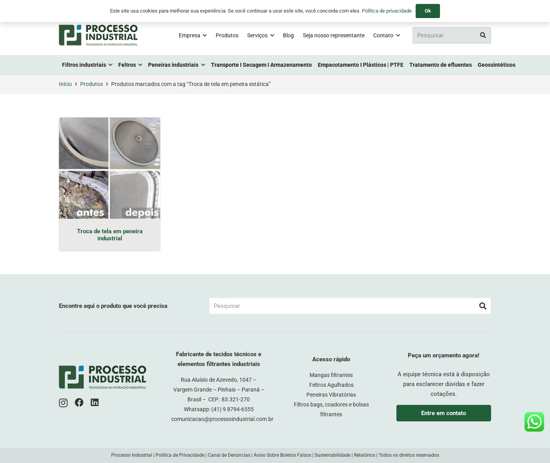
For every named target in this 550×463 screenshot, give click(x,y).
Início (65, 84)
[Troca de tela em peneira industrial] (109, 168)
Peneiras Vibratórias (331, 395)
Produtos (91, 84)
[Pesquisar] (451, 35)
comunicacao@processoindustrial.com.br (222, 419)
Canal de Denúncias (229, 455)
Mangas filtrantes (331, 375)
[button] (203, 35)
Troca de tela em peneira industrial (110, 235)
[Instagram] (63, 403)
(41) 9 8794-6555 (232, 409)
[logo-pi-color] (98, 35)
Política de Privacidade (180, 455)
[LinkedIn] (95, 402)
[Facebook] (79, 402)
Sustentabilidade (332, 455)
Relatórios (364, 455)
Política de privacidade (387, 11)
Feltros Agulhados (331, 385)
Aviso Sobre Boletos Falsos (282, 455)
